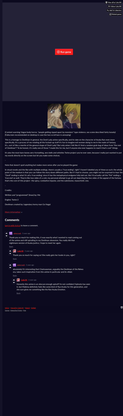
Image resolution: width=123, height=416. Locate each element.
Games (7, 310)
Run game (64, 51)
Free (24, 310)
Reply (11, 247)
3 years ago (26, 233)
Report (27, 308)
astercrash (17, 233)
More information (13, 212)
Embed (33, 308)
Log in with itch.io (12, 225)
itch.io (7, 308)
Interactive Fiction (16, 310)
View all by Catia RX (17, 308)
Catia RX (20, 251)
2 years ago (29, 251)
